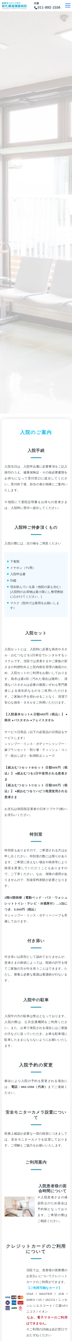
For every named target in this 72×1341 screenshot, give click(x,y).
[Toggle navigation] (67, 6)
